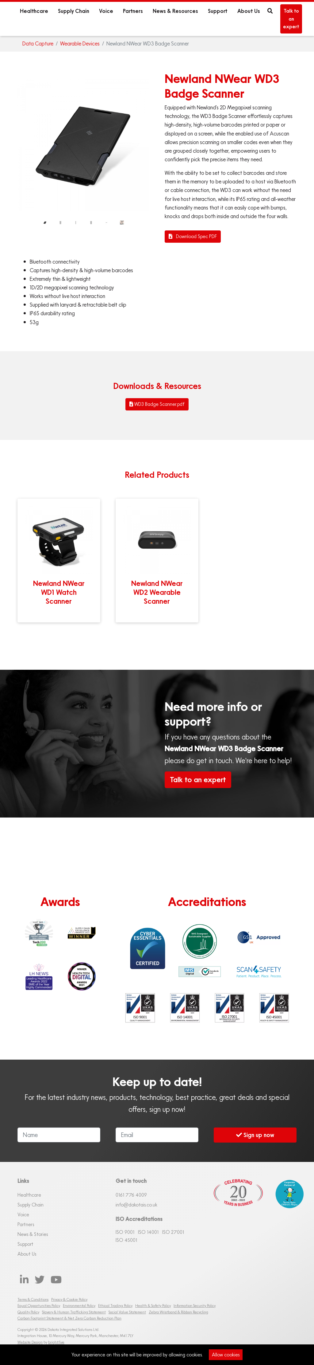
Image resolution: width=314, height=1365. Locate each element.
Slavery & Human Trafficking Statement (74, 1312)
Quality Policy (28, 1312)
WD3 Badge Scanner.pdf (157, 404)
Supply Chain (73, 10)
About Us (248, 10)
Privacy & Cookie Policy (69, 1299)
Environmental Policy (79, 1305)
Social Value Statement (127, 1312)
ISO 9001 (125, 1232)
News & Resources (175, 10)
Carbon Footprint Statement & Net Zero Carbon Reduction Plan (69, 1318)
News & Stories (32, 1234)
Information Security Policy (195, 1305)
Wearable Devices (80, 43)
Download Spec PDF (193, 236)
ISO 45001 (126, 1240)
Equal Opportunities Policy (38, 1305)
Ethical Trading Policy (115, 1305)
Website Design (30, 1342)
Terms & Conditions (32, 1299)
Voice (106, 10)
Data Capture (37, 43)
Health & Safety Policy (153, 1305)
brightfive (56, 1342)
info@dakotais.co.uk (136, 1205)
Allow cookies (225, 1355)
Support (218, 10)
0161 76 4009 (131, 1195)
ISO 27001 (173, 1232)
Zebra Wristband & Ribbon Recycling (178, 1312)
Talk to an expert (291, 18)
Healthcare (34, 10)
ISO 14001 (148, 1232)
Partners (133, 10)
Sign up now (255, 1134)
